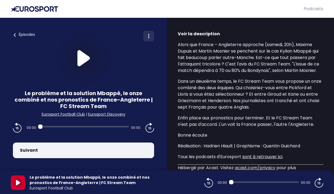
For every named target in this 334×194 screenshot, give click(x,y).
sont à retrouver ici (262, 157)
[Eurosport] (157, 9)
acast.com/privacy (255, 168)
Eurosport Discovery (106, 114)
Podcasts (313, 9)
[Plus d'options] (148, 36)
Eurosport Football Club (63, 114)
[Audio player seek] (83, 126)
